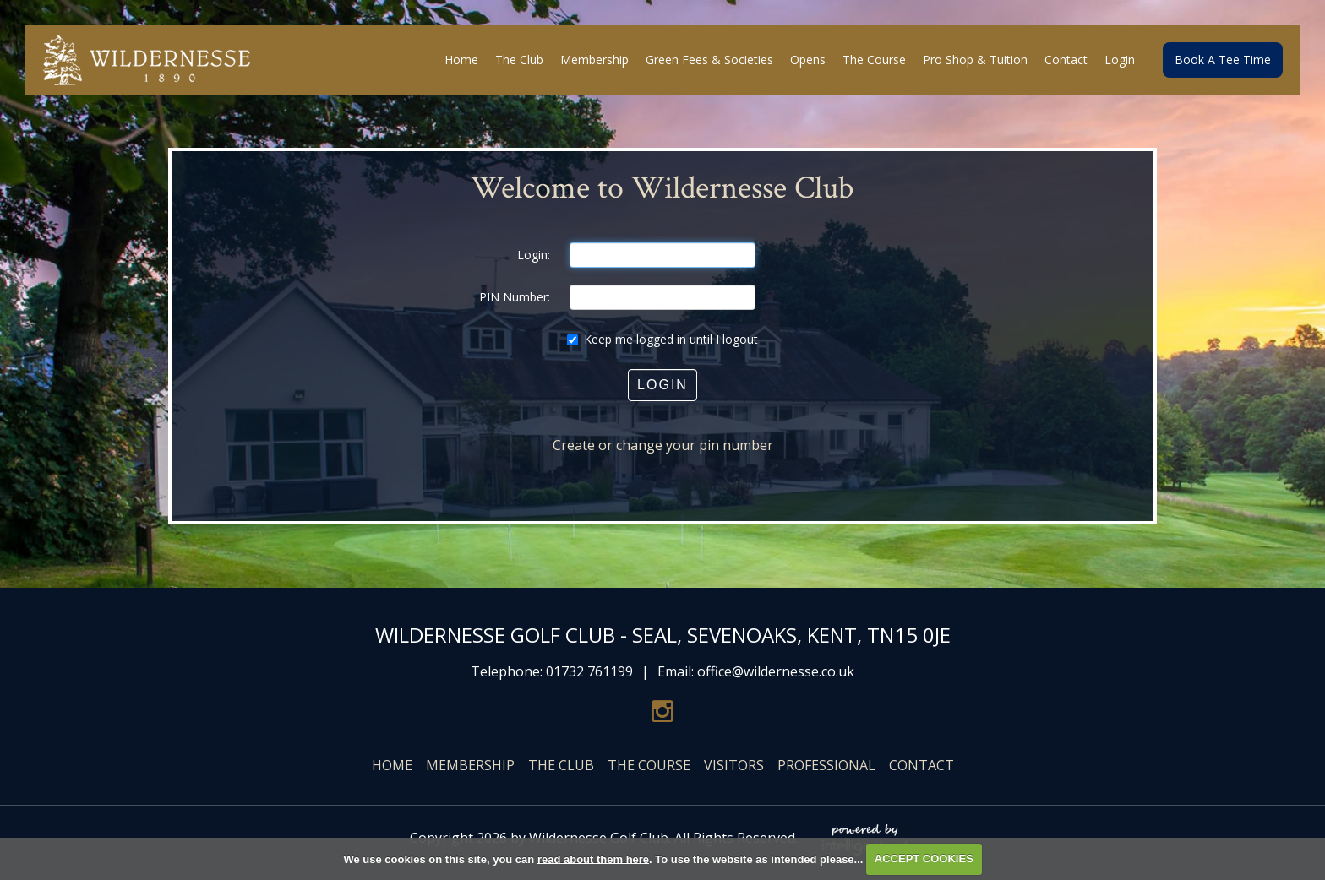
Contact (921, 765)
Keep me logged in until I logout (662, 339)
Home (392, 765)
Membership (470, 765)
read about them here (593, 858)
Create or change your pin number (663, 445)
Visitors (734, 765)
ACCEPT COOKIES (924, 858)
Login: (533, 255)
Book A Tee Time (1223, 60)
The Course (649, 765)
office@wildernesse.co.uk (775, 671)
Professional (826, 765)
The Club (561, 765)
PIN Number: (514, 297)
